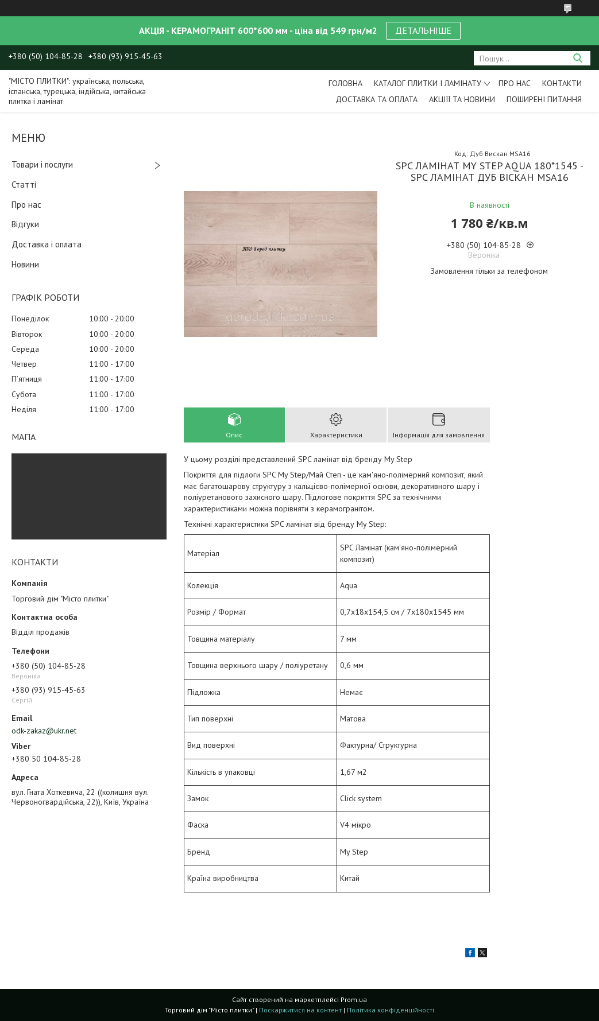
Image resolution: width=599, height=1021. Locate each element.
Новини (25, 264)
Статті (23, 184)
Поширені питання (544, 99)
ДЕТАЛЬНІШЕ (423, 30)
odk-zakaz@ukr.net (43, 730)
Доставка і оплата (46, 244)
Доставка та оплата (376, 99)
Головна (345, 83)
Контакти (562, 83)
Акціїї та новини (462, 99)
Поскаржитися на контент (300, 1010)
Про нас (514, 83)
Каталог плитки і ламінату (427, 83)
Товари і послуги (42, 164)
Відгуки (25, 224)
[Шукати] (577, 58)
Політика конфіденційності (390, 1010)
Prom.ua (354, 999)
